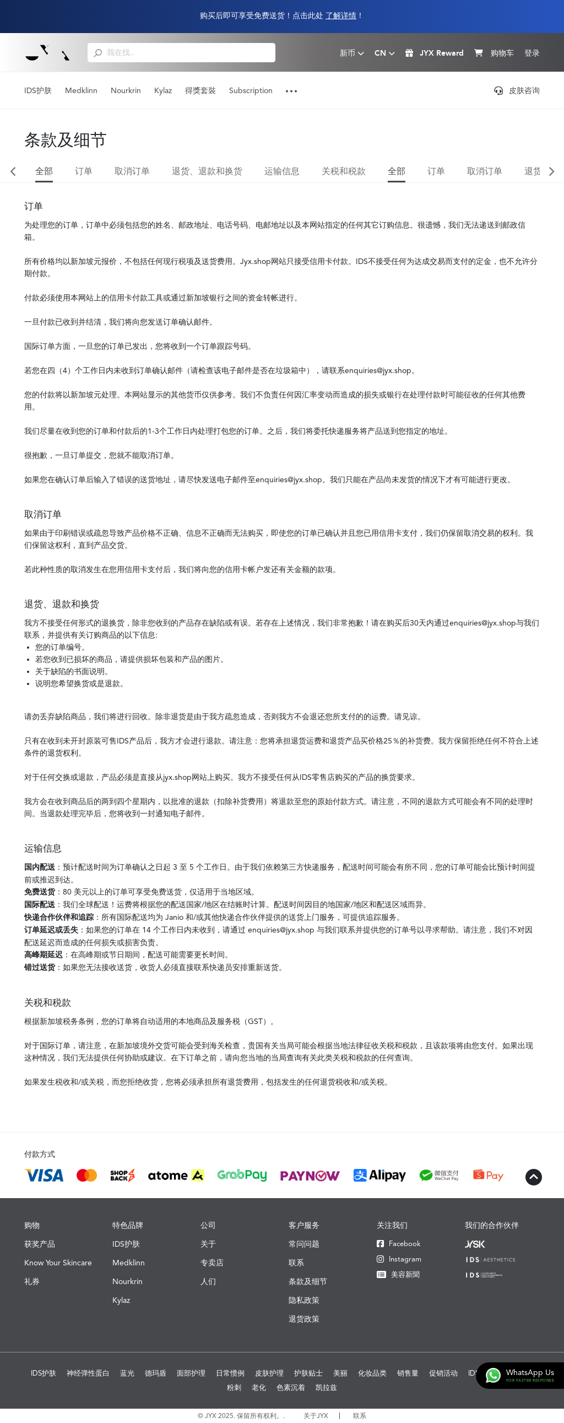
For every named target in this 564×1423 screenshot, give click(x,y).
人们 (208, 1281)
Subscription (251, 90)
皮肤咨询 (517, 90)
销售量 (408, 1373)
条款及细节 (308, 1281)
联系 (296, 1262)
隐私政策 (304, 1300)
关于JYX (315, 1416)
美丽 (340, 1373)
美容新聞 (398, 1274)
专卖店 (212, 1262)
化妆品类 (372, 1373)
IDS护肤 (38, 90)
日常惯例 (230, 1373)
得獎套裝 (200, 90)
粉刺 (234, 1387)
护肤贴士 (308, 1373)
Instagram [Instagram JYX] (399, 1259)
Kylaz (163, 90)
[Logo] (47, 52)
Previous (13, 171)
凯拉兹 (326, 1387)
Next (550, 171)
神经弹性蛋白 (88, 1373)
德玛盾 (155, 1373)
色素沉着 (290, 1387)
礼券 (32, 1281)
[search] (97, 52)
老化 (259, 1387)
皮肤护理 (269, 1373)
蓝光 (127, 1373)
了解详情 (341, 15)
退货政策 (304, 1318)
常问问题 (304, 1243)
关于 (208, 1243)
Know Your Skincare (58, 1262)
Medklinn (81, 90)
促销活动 (443, 1373)
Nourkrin (126, 90)
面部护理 (191, 1373)
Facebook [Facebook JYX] (399, 1243)
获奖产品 (39, 1243)
